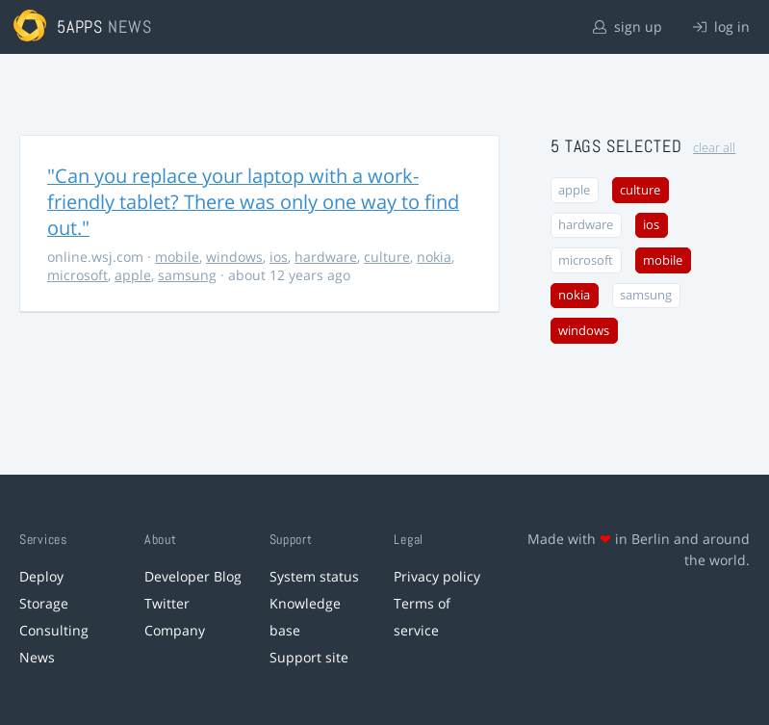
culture (387, 256)
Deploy (41, 576)
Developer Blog (193, 576)
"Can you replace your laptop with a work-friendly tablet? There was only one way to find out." (253, 202)
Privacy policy (437, 576)
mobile (177, 256)
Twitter (167, 603)
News (37, 657)
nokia (434, 256)
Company (174, 630)
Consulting (54, 630)
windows (234, 256)
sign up (627, 26)
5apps (80, 26)
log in (721, 26)
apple (133, 275)
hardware (326, 256)
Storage (43, 603)
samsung (187, 275)
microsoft (77, 275)
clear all (714, 148)
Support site (308, 657)
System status (314, 576)
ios (278, 256)
